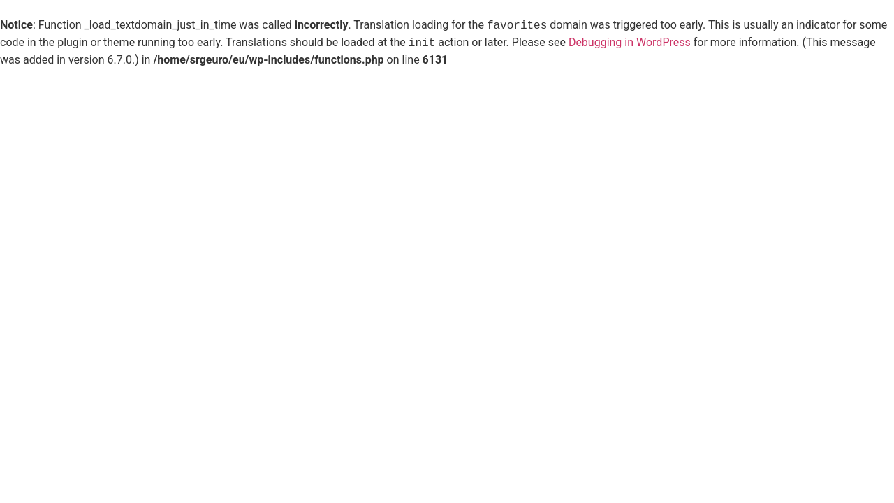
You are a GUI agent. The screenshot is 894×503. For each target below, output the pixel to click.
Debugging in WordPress (630, 43)
